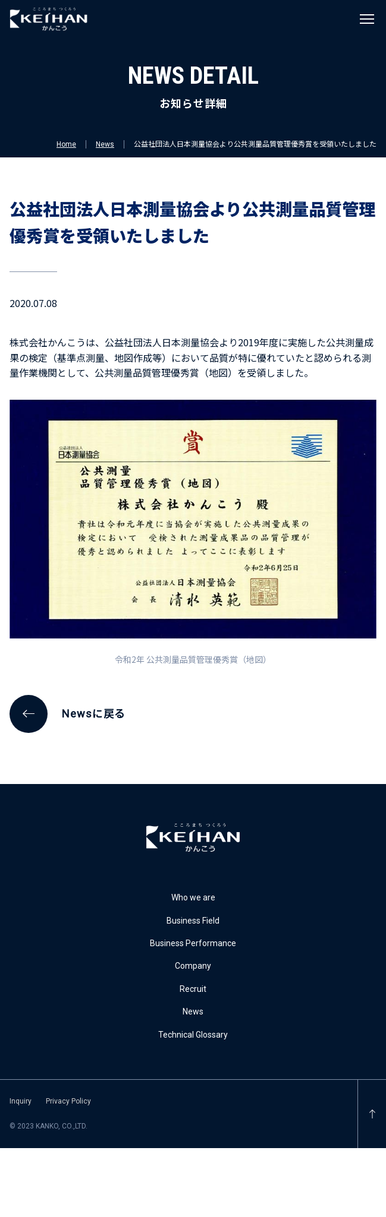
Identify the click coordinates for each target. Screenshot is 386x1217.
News (105, 144)
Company (193, 966)
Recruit (193, 989)
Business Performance (193, 943)
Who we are (193, 897)
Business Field (193, 920)
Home (66, 144)
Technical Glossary (193, 1034)
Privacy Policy (68, 1101)
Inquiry (21, 1101)
